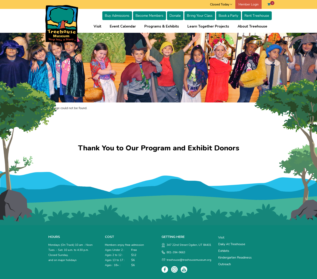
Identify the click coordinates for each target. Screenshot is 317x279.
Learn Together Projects (208, 26)
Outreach (224, 264)
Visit (97, 26)
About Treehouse (252, 26)
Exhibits (223, 251)
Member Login (248, 4)
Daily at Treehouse (231, 244)
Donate (175, 15)
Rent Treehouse (256, 15)
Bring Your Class (199, 15)
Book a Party (228, 15)
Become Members (149, 15)
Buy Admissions (117, 15)
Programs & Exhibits (161, 26)
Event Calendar (123, 26)
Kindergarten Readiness (235, 257)
